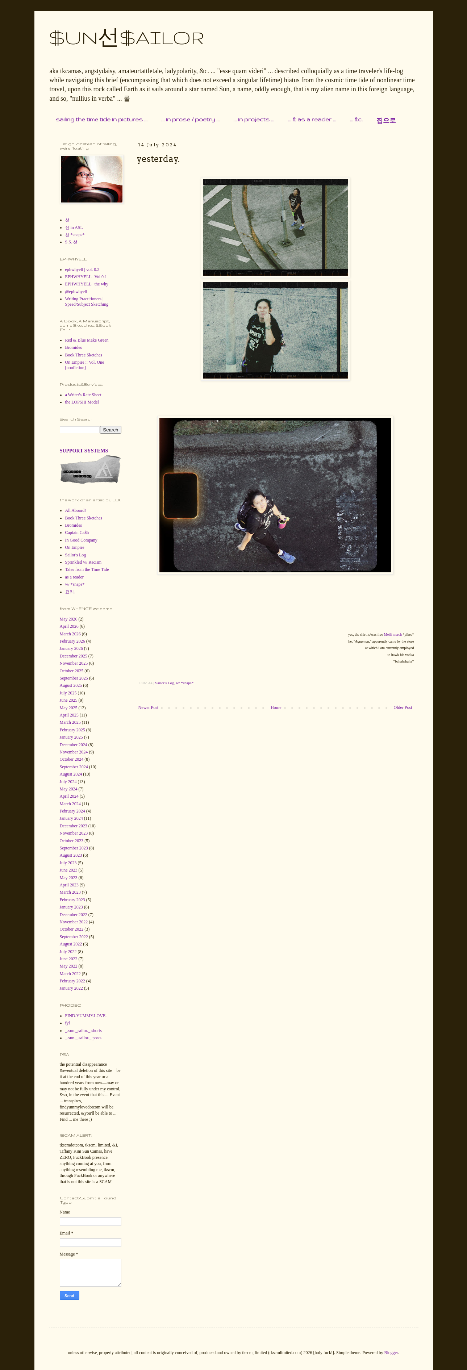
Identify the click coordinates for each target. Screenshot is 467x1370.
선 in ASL (74, 227)
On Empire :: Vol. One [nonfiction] (84, 365)
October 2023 (72, 840)
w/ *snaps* (184, 683)
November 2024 (74, 752)
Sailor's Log (164, 683)
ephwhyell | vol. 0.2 (82, 269)
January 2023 (71, 907)
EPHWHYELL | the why (87, 284)
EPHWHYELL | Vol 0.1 (86, 276)
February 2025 (72, 729)
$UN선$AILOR (126, 37)
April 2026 (69, 626)
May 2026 (69, 619)
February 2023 (72, 899)
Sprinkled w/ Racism (83, 562)
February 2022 (72, 980)
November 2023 (74, 833)
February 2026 (72, 641)
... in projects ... (253, 119)
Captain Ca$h (77, 532)
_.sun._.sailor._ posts (83, 1037)
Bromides (73, 347)
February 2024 (72, 811)
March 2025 (70, 722)
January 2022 (71, 988)
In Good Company (81, 540)
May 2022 (69, 966)
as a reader (74, 577)
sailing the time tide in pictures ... (101, 119)
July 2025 (68, 693)
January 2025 (71, 737)
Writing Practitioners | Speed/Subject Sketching (87, 301)
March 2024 (70, 803)
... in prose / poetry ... (190, 119)
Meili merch (393, 634)
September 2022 (74, 936)
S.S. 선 (71, 242)
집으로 (386, 121)
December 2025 (73, 656)
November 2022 (74, 921)
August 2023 (71, 855)
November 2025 (74, 663)
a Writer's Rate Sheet (83, 394)
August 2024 (71, 774)
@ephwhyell (76, 291)
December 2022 (73, 914)
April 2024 (69, 796)
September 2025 (74, 678)
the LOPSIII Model (82, 402)
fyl (67, 1023)
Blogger (391, 1352)
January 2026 (71, 648)
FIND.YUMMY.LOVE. (86, 1015)
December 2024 (73, 744)
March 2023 (70, 892)
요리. (70, 591)
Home (276, 707)
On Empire (74, 547)
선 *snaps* (75, 234)
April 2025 (69, 715)
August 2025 (71, 685)
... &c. (356, 119)
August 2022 (71, 944)
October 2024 (72, 759)
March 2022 (70, 973)
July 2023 (68, 862)
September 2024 (74, 766)
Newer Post (148, 707)
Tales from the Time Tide (87, 569)
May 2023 (69, 877)
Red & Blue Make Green (87, 340)
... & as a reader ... (312, 119)
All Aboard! (75, 510)
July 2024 (68, 781)
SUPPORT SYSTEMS (84, 451)
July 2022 (68, 951)
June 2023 (69, 870)
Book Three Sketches (83, 355)
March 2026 (70, 633)
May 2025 (69, 707)
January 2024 (71, 818)
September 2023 (74, 848)
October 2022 (72, 929)
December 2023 (73, 825)
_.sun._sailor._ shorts (83, 1030)
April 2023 (69, 884)
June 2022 (69, 958)
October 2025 (72, 670)
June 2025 (69, 700)
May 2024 (69, 788)
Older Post (403, 707)
